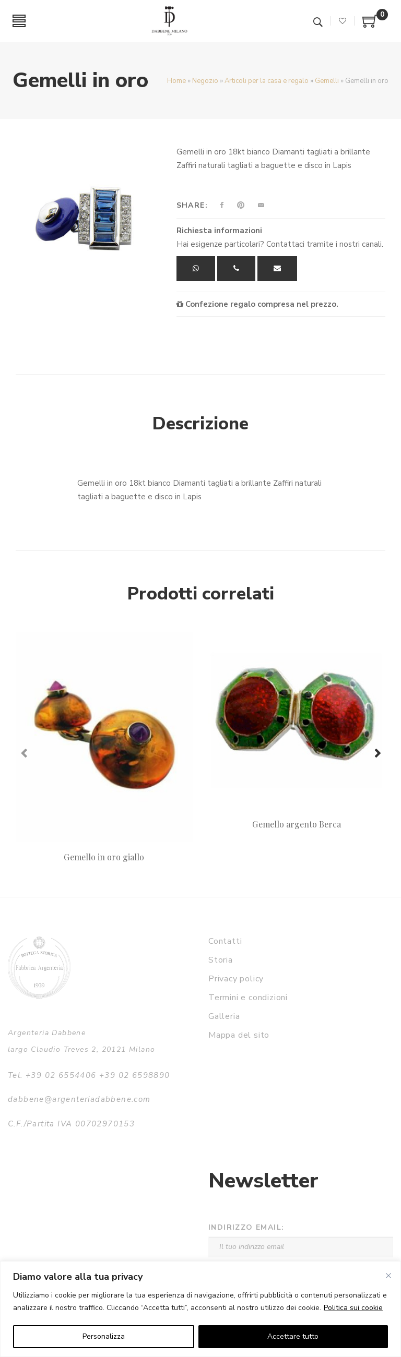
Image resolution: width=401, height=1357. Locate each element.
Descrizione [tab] (200, 424)
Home (176, 81)
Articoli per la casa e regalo (267, 81)
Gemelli (327, 81)
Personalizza (103, 1336)
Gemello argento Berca (296, 824)
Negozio (205, 81)
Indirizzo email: (246, 1227)
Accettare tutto (293, 1336)
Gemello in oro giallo (104, 856)
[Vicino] (388, 1275)
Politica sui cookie (353, 1308)
